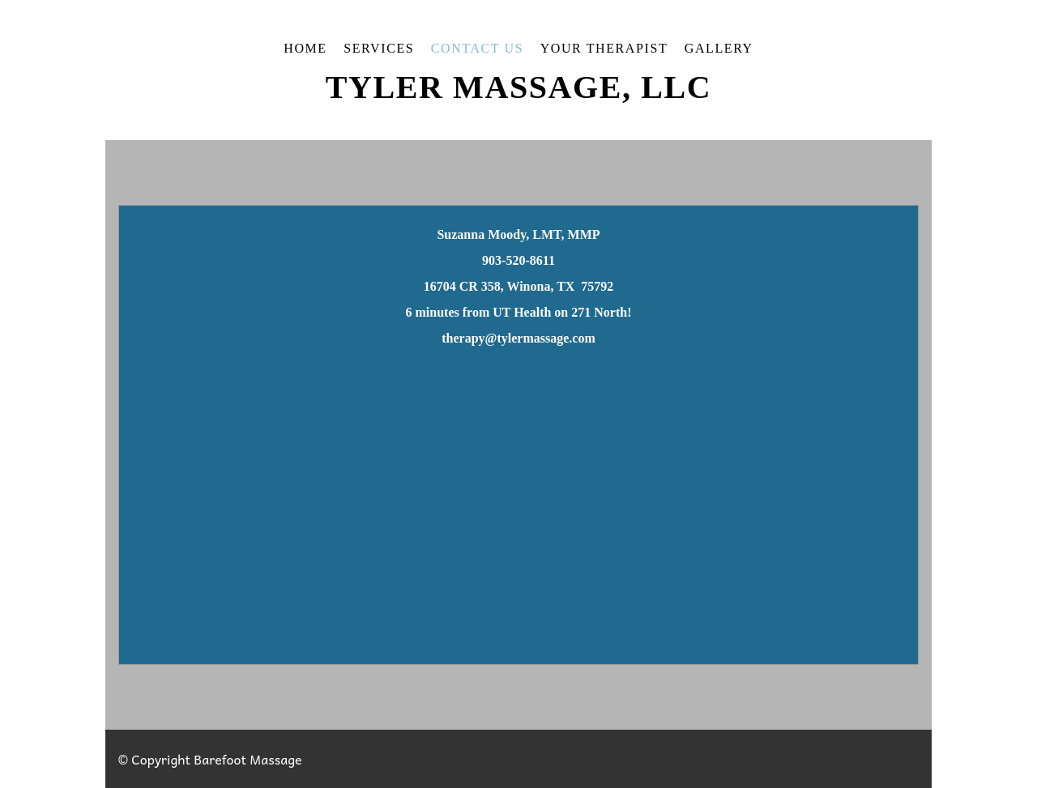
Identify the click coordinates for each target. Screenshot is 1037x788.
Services (379, 48)
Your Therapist (604, 48)
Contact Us (477, 48)
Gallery (719, 48)
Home (305, 48)
